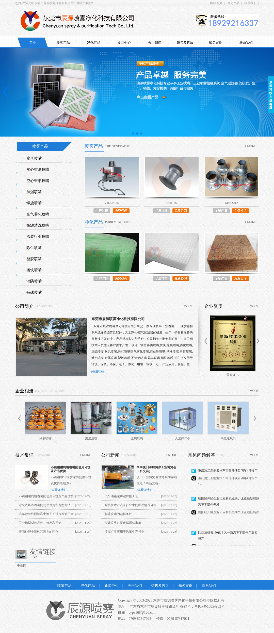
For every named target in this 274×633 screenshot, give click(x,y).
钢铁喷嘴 (34, 270)
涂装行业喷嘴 (37, 237)
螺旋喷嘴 (34, 203)
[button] (133, 133)
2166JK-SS (112, 203)
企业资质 (213, 306)
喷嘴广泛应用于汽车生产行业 (124, 532)
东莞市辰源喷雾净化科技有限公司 (118, 319)
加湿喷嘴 (34, 192)
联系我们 (250, 3)
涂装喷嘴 (45, 438)
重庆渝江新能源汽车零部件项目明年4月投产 (227, 472)
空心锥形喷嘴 (37, 181)
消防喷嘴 (34, 281)
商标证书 (231, 375)
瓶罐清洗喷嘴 (37, 225)
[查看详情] (98, 372)
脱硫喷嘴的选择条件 (118, 514)
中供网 (21, 565)
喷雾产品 (63, 42)
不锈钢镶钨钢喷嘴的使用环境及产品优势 (46, 496)
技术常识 (24, 455)
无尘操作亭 (182, 438)
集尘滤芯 (91, 438)
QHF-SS (171, 203)
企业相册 (24, 390)
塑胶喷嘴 (34, 259)
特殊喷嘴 (34, 292)
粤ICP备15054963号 (209, 606)
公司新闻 (110, 455)
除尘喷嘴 (34, 248)
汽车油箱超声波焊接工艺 (121, 496)
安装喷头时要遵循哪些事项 (123, 523)
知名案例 (215, 42)
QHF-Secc (231, 203)
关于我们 (154, 42)
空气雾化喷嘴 (37, 214)
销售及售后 (185, 42)
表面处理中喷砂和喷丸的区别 (38, 532)
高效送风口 (228, 438)
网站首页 (216, 3)
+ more (250, 146)
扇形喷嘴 (34, 158)
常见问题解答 (201, 455)
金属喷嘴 (137, 438)
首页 (32, 42)
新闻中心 (124, 42)
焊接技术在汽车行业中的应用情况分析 (130, 505)
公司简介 (24, 306)
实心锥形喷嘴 (37, 170)
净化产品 (233, 3)
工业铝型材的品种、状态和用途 (40, 523)
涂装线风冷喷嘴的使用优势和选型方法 (45, 505)
